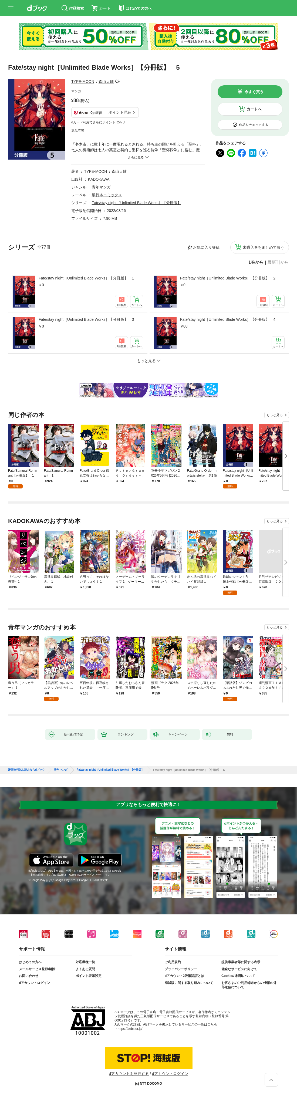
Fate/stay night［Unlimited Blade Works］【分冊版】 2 (227, 278)
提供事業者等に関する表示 (240, 962)
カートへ (254, 109)
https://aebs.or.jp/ (130, 1029)
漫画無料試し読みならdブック (26, 769)
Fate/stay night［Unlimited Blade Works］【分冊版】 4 (227, 319)
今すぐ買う (254, 92)
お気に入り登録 (206, 247)
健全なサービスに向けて (239, 969)
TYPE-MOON (82, 81)
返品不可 (77, 131)
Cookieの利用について (238, 976)
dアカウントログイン (34, 983)
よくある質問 (85, 969)
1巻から (256, 262)
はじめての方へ (30, 962)
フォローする (117, 81)
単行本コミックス (107, 195)
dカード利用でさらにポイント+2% (96, 122)
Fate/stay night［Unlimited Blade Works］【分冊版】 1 (86, 278)
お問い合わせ (28, 976)
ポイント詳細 (120, 112)
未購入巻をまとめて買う (263, 247)
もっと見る (274, 415)
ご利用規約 (173, 962)
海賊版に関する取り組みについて (189, 983)
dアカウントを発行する (129, 1073)
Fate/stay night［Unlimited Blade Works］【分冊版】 (136, 203)
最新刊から (278, 262)
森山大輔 (106, 81)
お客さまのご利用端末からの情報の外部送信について (248, 985)
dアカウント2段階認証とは (184, 976)
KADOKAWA (99, 179)
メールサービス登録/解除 (37, 969)
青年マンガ (101, 187)
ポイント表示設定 (89, 976)
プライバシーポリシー (181, 969)
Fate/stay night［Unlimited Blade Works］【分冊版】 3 (86, 319)
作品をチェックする (253, 125)
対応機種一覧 (85, 962)
